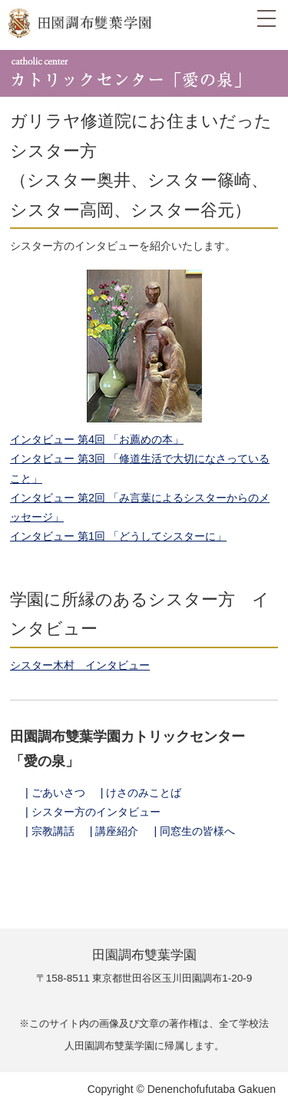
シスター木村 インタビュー (80, 665)
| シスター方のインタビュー (93, 812)
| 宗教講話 (49, 831)
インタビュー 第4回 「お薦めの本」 (97, 439)
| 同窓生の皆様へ (195, 831)
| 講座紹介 (114, 831)
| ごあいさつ (55, 792)
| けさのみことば (141, 792)
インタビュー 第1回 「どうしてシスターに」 (118, 536)
